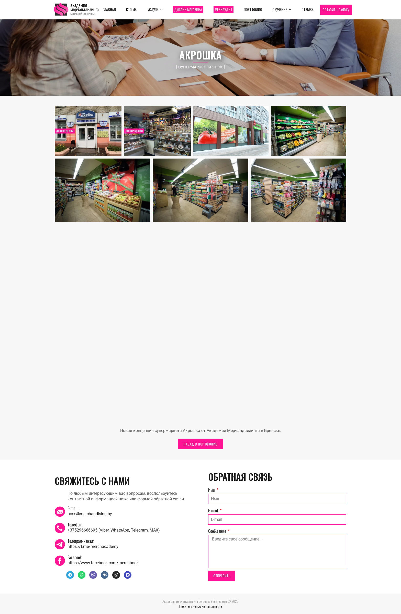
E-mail (213, 511)
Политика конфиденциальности (200, 606)
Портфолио (253, 9)
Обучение (279, 9)
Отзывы (308, 9)
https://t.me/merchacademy (93, 546)
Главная (109, 9)
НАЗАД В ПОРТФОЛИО (200, 444)
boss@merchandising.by (90, 513)
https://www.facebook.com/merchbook (103, 562)
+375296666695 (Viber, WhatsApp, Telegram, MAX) (114, 530)
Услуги (153, 9)
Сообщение (217, 531)
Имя (212, 490)
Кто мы (131, 9)
